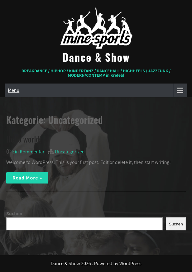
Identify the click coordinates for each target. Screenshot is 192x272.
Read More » (27, 178)
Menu (13, 90)
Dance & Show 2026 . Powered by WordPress (96, 263)
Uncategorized (70, 151)
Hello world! (23, 139)
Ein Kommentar (28, 151)
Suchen (14, 213)
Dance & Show (96, 57)
